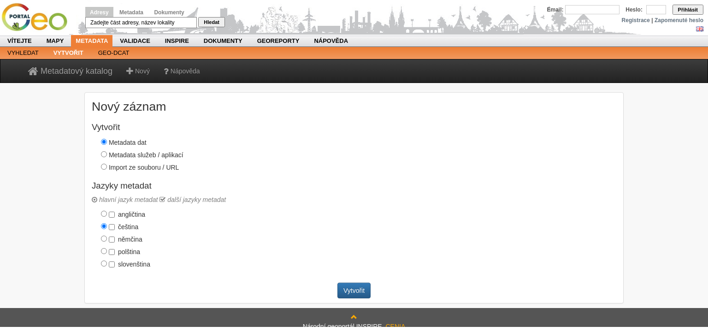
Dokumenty (169, 12)
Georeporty (278, 40)
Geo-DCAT (114, 52)
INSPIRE (177, 40)
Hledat (211, 22)
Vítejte (19, 40)
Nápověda (331, 40)
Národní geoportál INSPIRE (38, 17)
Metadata (131, 12)
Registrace (636, 20)
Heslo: (634, 9)
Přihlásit (688, 9)
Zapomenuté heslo (679, 20)
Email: (555, 9)
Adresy (99, 12)
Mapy (55, 40)
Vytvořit (68, 52)
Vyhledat (23, 52)
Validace (135, 40)
